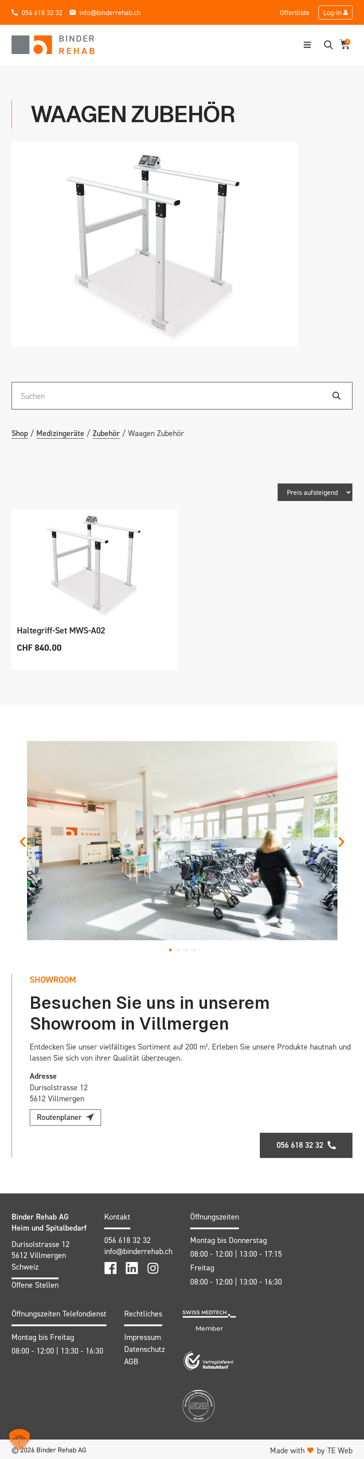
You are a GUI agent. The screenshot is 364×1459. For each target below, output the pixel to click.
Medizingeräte (60, 433)
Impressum (142, 1334)
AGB (131, 1359)
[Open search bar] (328, 44)
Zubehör (106, 433)
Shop (20, 433)
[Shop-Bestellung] (315, 492)
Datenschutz (144, 1346)
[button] (307, 45)
